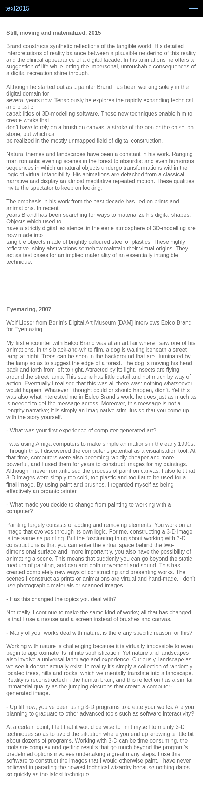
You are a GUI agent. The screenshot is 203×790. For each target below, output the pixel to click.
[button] (193, 8)
